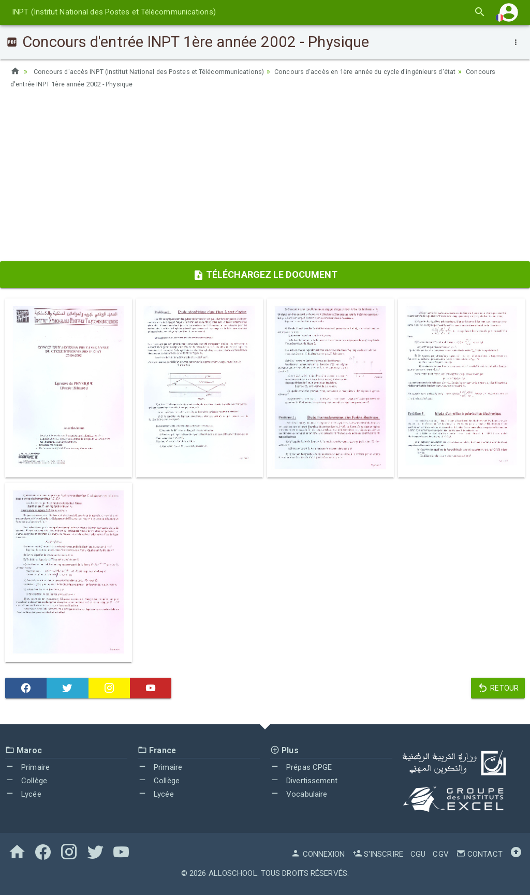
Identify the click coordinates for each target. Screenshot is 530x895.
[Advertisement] (265, 178)
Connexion (318, 854)
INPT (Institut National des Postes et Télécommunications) (114, 12)
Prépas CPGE (301, 767)
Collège (26, 780)
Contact (479, 854)
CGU (417, 854)
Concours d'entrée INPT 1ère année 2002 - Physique (126, 84)
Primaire (27, 767)
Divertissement (304, 780)
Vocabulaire (298, 794)
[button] (509, 12)
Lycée (23, 794)
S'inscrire (377, 854)
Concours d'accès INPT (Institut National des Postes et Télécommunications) (159, 71)
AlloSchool (233, 873)
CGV (440, 854)
